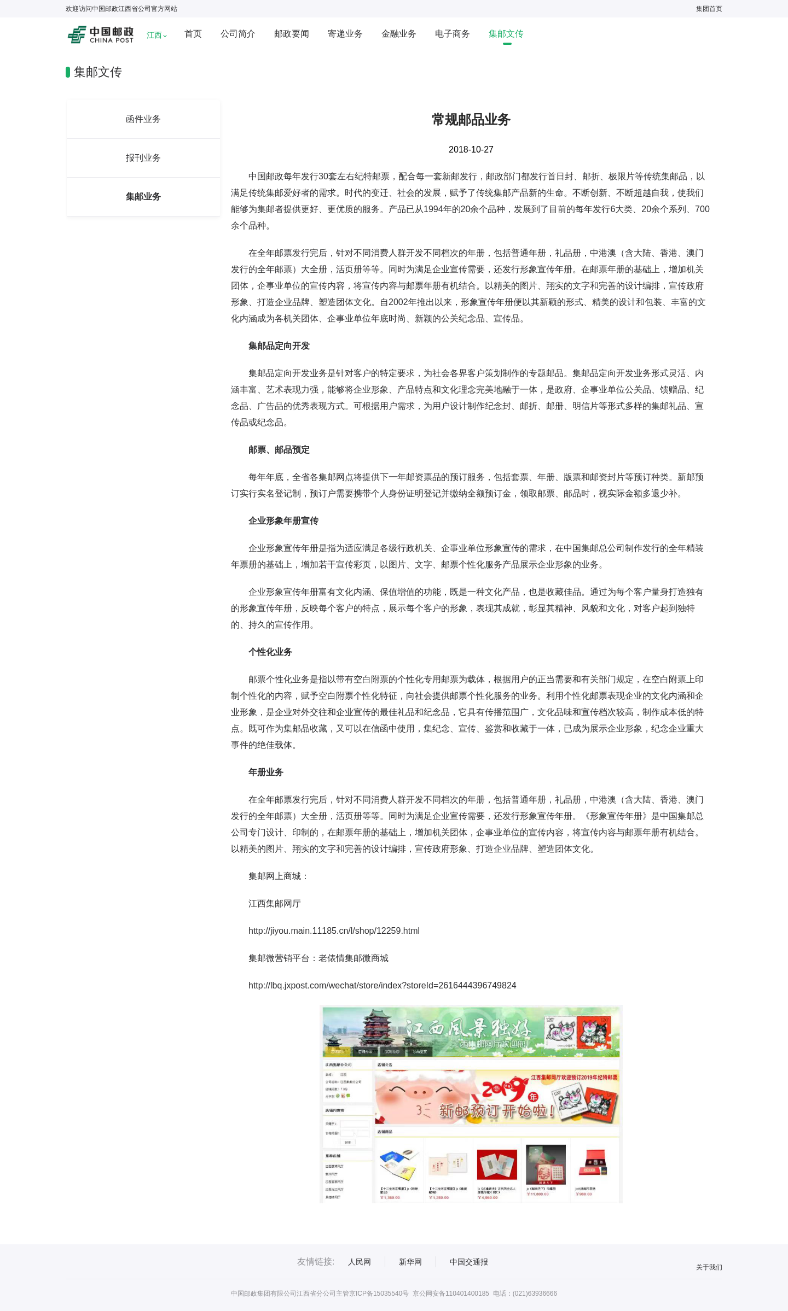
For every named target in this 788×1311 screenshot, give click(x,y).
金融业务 (398, 33)
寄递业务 (345, 33)
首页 (193, 33)
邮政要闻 (291, 33)
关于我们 (709, 1267)
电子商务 (452, 33)
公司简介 (238, 33)
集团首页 (709, 9)
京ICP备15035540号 (379, 1293)
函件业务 (143, 119)
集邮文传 (506, 33)
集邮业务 (143, 196)
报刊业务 (143, 157)
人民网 (359, 1261)
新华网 (410, 1261)
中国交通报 (469, 1261)
